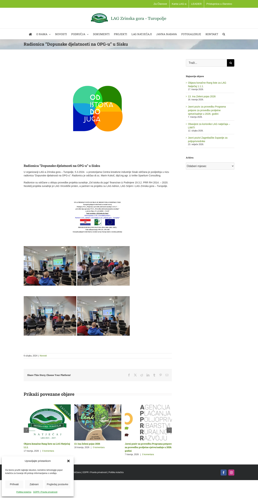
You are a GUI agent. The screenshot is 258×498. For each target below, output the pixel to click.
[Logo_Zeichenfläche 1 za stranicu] (98, 108)
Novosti (43, 355)
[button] (68, 461)
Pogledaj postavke (57, 484)
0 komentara (48, 451)
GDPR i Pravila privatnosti (45, 492)
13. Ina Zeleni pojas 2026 (87, 443)
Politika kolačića (23, 492)
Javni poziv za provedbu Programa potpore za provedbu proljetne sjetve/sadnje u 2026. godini (148, 447)
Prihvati (14, 484)
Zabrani (34, 484)
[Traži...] (206, 63)
